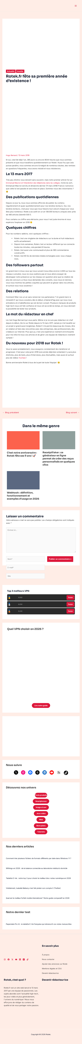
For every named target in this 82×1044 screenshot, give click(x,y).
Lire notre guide (41, 707)
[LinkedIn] (20, 962)
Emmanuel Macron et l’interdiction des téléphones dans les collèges (35, 183)
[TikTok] (28, 962)
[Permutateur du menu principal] (75, 5)
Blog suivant (72, 412)
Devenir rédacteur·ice (51, 976)
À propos (46, 958)
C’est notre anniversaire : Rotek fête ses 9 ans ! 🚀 (22, 454)
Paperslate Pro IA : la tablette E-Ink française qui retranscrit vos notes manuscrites (41, 927)
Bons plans (41, 828)
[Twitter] (12, 962)
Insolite (21, 71)
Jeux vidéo (41, 816)
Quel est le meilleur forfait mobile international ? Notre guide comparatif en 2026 (40, 901)
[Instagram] (5, 962)
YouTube (22, 358)
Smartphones (41, 803)
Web (41, 822)
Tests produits (41, 797)
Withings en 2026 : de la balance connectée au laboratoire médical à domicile (38, 871)
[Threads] (24, 962)
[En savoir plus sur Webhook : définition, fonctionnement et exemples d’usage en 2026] (23, 480)
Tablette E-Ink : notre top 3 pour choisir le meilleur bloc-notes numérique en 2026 (40, 881)
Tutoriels (41, 835)
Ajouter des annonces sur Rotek (55, 967)
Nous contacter (48, 962)
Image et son (41, 809)
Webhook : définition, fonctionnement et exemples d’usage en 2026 (23, 495)
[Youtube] (16, 962)
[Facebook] (9, 962)
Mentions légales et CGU (52, 971)
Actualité (11, 71)
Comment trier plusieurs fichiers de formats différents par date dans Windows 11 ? (40, 861)
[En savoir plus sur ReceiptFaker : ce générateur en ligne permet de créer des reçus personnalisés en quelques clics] (59, 440)
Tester (70, 599)
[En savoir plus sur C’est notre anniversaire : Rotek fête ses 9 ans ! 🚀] (23, 440)
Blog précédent (11, 412)
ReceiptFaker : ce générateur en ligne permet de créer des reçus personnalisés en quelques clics (59, 458)
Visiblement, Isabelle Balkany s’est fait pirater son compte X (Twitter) (35, 891)
